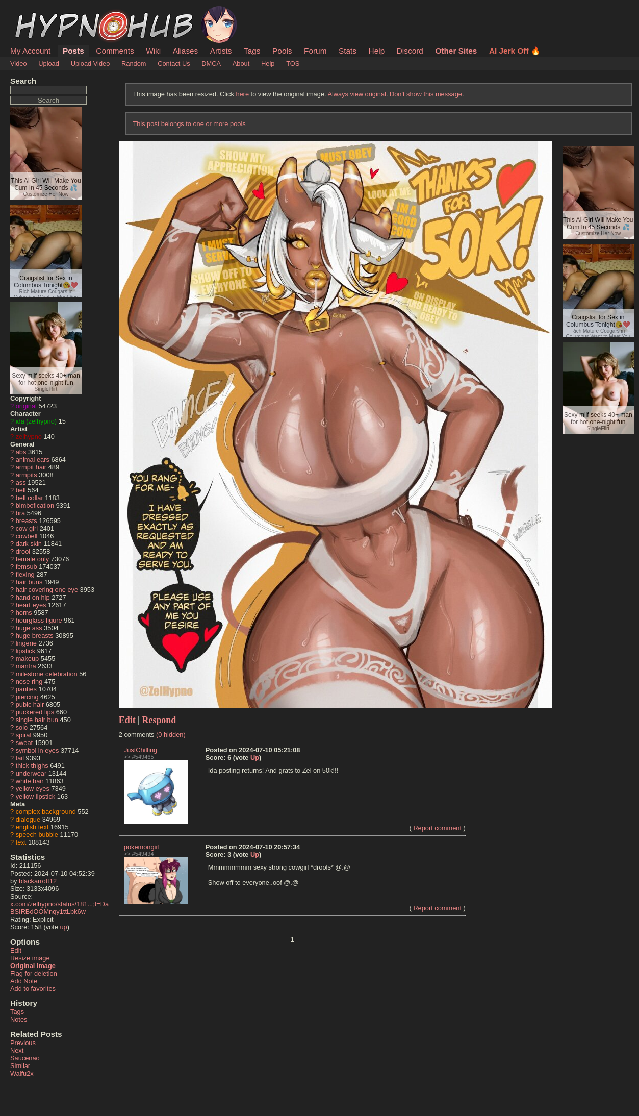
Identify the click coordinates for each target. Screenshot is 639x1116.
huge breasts (35, 635)
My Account (30, 50)
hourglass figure (39, 620)
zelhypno (29, 436)
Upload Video (90, 63)
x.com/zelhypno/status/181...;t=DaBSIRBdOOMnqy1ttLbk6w (59, 907)
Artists (221, 50)
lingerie (26, 643)
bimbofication (35, 505)
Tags (252, 50)
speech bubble (37, 834)
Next (16, 1050)
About (241, 63)
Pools (282, 50)
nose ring (29, 681)
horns (24, 612)
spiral (24, 735)
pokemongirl (142, 847)
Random (133, 63)
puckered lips (35, 712)
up (63, 927)
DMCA (211, 63)
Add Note (23, 981)
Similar (20, 1066)
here (242, 94)
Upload (48, 63)
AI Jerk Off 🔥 (515, 50)
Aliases (185, 50)
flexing (25, 574)
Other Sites (456, 50)
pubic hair (30, 704)
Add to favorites (33, 989)
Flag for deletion (33, 973)
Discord (410, 50)
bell (21, 490)
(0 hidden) (171, 734)
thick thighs (32, 766)
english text (32, 827)
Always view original (356, 94)
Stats (347, 50)
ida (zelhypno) (36, 421)
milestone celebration (47, 674)
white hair (30, 781)
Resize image (30, 958)
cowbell (27, 536)
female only (32, 559)
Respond (159, 720)
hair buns (29, 582)
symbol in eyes (37, 750)
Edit (15, 950)
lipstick (25, 651)
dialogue (28, 819)
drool (23, 551)
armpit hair (31, 467)
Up (254, 757)
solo (22, 727)
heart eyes (31, 605)
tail (20, 758)
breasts (26, 521)
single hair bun (37, 720)
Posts (73, 50)
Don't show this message (426, 94)
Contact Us (174, 63)
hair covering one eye (47, 589)
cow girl (27, 528)
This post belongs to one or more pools (189, 124)
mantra (26, 666)
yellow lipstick (36, 796)
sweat (24, 743)
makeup (27, 658)
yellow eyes (32, 788)
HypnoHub (38, 11)
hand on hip (33, 597)
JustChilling (140, 750)
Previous (23, 1043)
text (21, 842)
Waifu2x (22, 1073)
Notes (18, 1019)
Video (18, 63)
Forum (315, 50)
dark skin (29, 544)
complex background (46, 811)
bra (20, 513)
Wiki (153, 50)
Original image (33, 966)
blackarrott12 (38, 881)
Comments (115, 50)
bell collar (29, 498)
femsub (26, 567)
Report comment (437, 828)
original (26, 406)
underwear (31, 773)
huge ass (29, 628)
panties (26, 689)
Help (377, 50)
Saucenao (25, 1058)
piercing (27, 697)
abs (21, 452)
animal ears (32, 459)
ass (21, 482)
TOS (292, 63)
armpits (26, 475)
